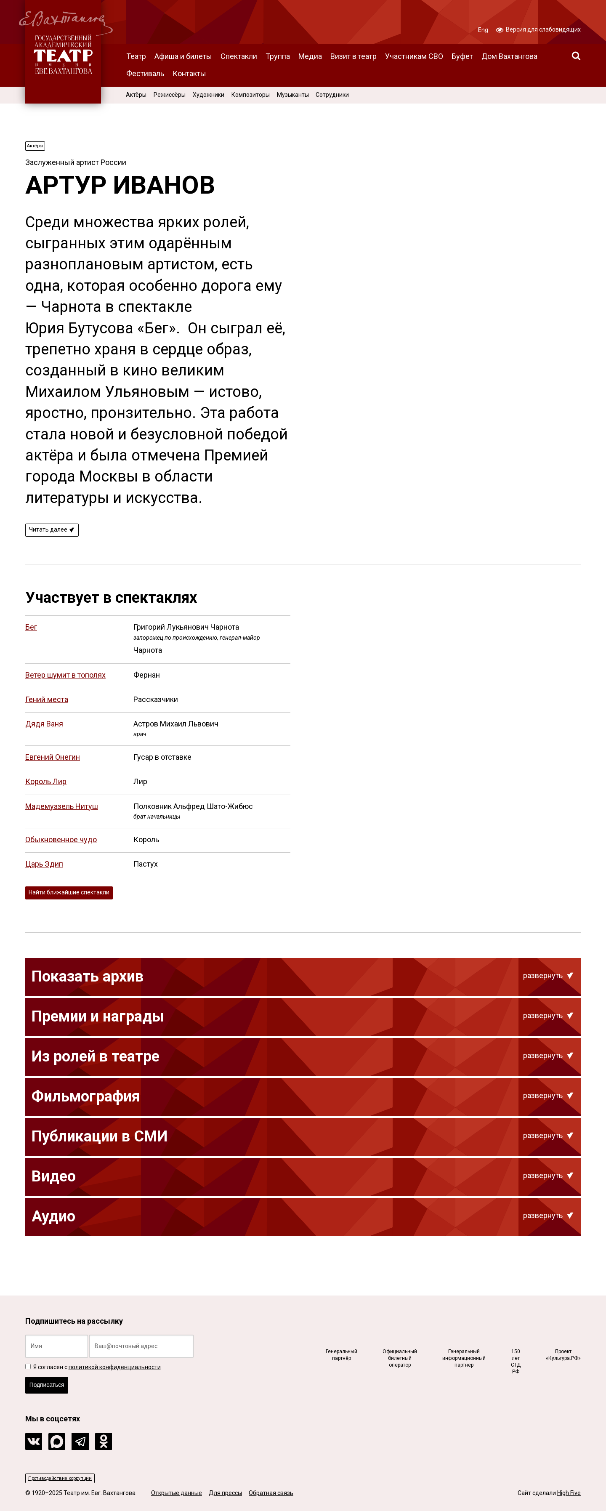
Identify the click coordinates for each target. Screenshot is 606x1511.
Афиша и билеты (183, 56)
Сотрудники (332, 94)
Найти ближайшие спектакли (79, 900)
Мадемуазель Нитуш (61, 812)
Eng (483, 30)
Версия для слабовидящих (538, 29)
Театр (136, 56)
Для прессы (225, 1493)
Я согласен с (93, 1357)
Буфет (462, 56)
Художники (208, 94)
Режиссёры (170, 94)
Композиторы (250, 94)
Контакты (189, 73)
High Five (569, 1493)
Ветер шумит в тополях (65, 681)
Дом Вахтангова (509, 56)
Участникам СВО (414, 56)
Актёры (136, 94)
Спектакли (239, 56)
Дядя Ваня (44, 730)
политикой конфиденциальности (115, 1357)
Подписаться (53, 1379)
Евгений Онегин (52, 763)
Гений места (46, 705)
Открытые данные (176, 1493)
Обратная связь (271, 1493)
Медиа (310, 56)
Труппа (278, 56)
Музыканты (293, 94)
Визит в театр (353, 56)
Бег (31, 633)
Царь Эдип (44, 870)
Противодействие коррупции (69, 1477)
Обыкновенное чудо (61, 846)
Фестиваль (145, 73)
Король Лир (45, 788)
